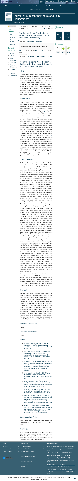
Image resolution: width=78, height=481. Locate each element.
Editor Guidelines (26, 449)
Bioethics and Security (27, 461)
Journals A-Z (19, 5)
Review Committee (63, 1)
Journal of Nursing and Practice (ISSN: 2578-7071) (60, 469)
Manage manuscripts (8, 454)
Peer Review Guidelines (27, 451)
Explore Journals (7, 449)
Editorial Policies (51, 9)
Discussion (13, 62)
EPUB (63, 52)
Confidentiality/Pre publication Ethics (31, 459)
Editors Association (50, 1)
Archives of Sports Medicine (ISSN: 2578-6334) (59, 453)
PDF (58, 52)
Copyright (13, 44)
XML (68, 52)
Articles (60, 5)
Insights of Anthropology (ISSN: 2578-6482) (58, 458)
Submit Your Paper (7, 451)
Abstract (12, 53)
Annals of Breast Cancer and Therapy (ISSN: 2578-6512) (60, 472)
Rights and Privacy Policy (28, 456)
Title (11, 35)
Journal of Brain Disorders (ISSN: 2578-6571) (58, 466)
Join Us (73, 1)
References (13, 75)
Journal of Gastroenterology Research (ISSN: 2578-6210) (60, 449)
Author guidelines (26, 446)
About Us (5, 446)
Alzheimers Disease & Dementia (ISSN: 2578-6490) (60, 446)
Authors (12, 37)
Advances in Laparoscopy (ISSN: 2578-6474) (58, 455)
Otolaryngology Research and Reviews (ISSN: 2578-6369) (60, 461)
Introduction (13, 56)
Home (7, 5)
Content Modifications (27, 464)
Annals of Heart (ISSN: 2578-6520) (56, 464)
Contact (23, 466)
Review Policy (25, 454)
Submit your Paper (34, 5)
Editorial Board (49, 5)
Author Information (35, 9)
